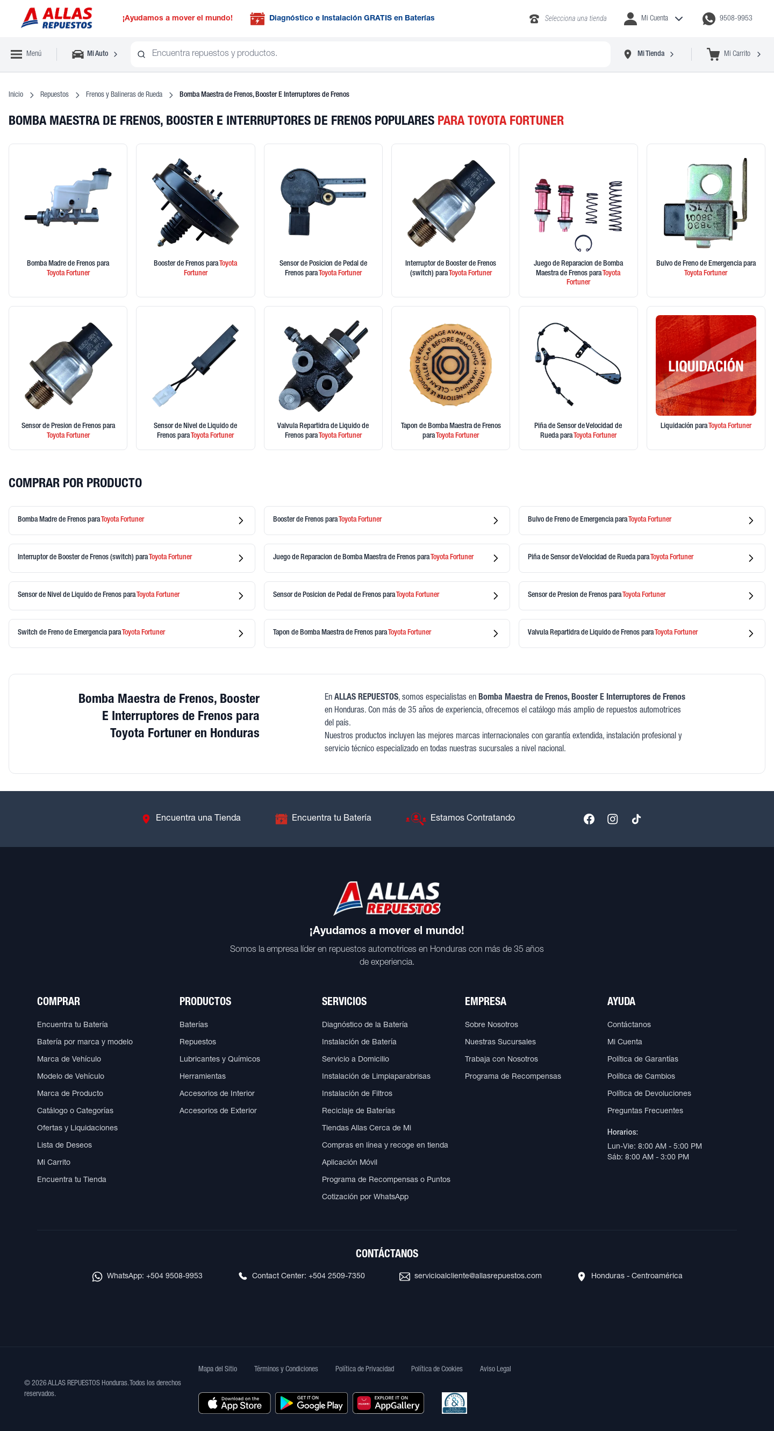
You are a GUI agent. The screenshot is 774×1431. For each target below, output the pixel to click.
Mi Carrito (53, 1163)
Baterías (194, 1025)
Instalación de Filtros (357, 1094)
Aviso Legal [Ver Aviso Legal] (495, 1369)
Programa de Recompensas (513, 1077)
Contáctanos (629, 1025)
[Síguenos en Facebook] (589, 819)
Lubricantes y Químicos (220, 1060)
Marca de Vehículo (69, 1060)
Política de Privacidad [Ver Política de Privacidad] (364, 1369)
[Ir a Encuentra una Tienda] (190, 819)
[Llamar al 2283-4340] (567, 19)
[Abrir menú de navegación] (26, 54)
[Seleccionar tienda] (649, 54)
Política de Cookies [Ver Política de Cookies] (437, 1369)
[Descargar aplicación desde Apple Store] (234, 1403)
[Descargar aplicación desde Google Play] (311, 1403)
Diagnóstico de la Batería (365, 1025)
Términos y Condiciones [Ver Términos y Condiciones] (286, 1369)
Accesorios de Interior (217, 1094)
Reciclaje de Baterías (358, 1111)
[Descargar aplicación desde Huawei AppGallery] (388, 1403)
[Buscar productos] (141, 54)
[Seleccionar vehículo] (96, 54)
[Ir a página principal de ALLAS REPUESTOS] (56, 18)
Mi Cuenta (624, 1042)
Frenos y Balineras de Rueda (124, 95)
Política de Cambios (641, 1077)
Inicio (16, 95)
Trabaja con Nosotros (501, 1060)
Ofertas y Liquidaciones (77, 1129)
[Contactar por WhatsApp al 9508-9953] (727, 19)
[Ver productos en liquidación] (706, 378)
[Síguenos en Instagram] (612, 819)
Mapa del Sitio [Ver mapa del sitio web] (217, 1369)
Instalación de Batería (359, 1042)
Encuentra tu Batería (72, 1025)
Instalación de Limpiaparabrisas (376, 1077)
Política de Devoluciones (649, 1094)
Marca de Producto (70, 1094)
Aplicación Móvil (349, 1163)
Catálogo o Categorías (75, 1111)
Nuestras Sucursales (500, 1042)
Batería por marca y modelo (85, 1042)
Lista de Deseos (64, 1146)
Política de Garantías (642, 1060)
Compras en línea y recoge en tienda (385, 1146)
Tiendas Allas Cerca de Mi (366, 1129)
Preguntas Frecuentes (645, 1111)
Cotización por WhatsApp (365, 1197)
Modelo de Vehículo (70, 1077)
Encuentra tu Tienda (71, 1180)
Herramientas (203, 1077)
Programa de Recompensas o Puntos (386, 1180)
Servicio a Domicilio (355, 1060)
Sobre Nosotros (491, 1025)
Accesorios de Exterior (218, 1111)
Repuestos (54, 95)
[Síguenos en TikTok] (636, 819)
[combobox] (371, 54)
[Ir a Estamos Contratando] (460, 819)
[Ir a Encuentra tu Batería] (323, 819)
